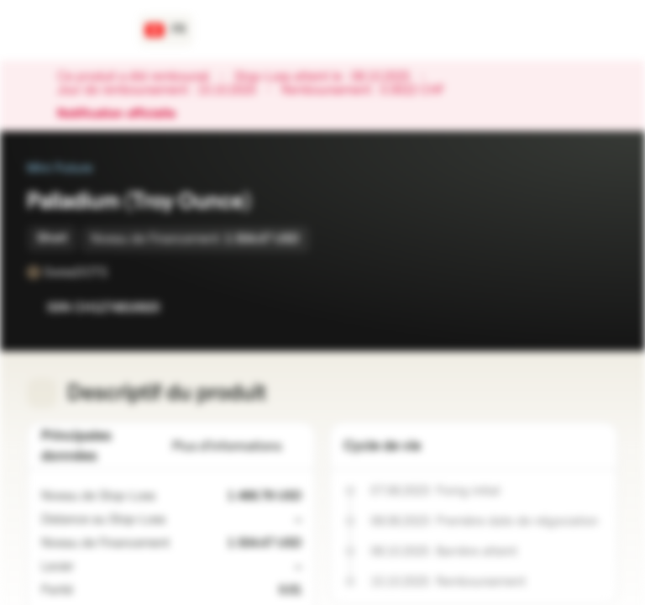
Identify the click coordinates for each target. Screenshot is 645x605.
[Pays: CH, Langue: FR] (166, 30)
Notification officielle (124, 114)
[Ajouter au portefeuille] (601, 307)
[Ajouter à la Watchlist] (568, 307)
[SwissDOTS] (119, 272)
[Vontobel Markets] (72, 30)
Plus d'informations (237, 446)
